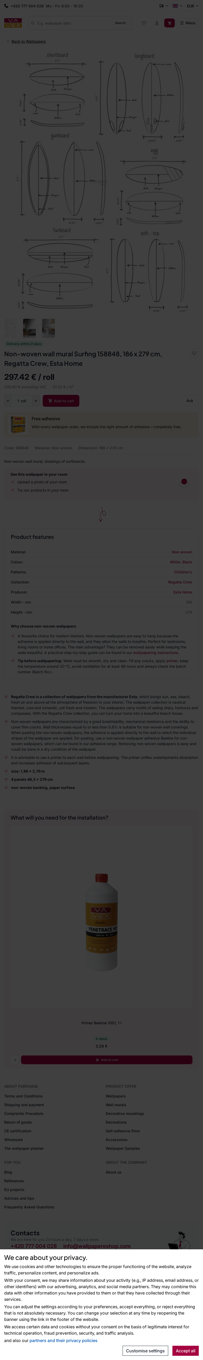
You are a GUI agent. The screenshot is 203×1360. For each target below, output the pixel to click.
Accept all (185, 1350)
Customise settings (145, 1350)
